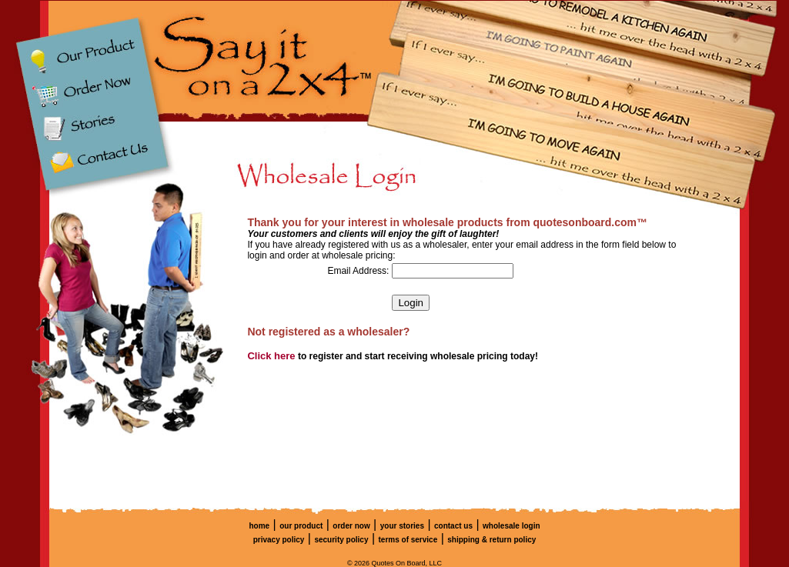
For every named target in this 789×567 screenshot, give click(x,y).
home (259, 526)
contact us (453, 526)
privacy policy (279, 539)
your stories (402, 526)
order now (351, 526)
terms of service (408, 539)
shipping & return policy (491, 539)
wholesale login (511, 526)
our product (301, 526)
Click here (271, 356)
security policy (341, 539)
